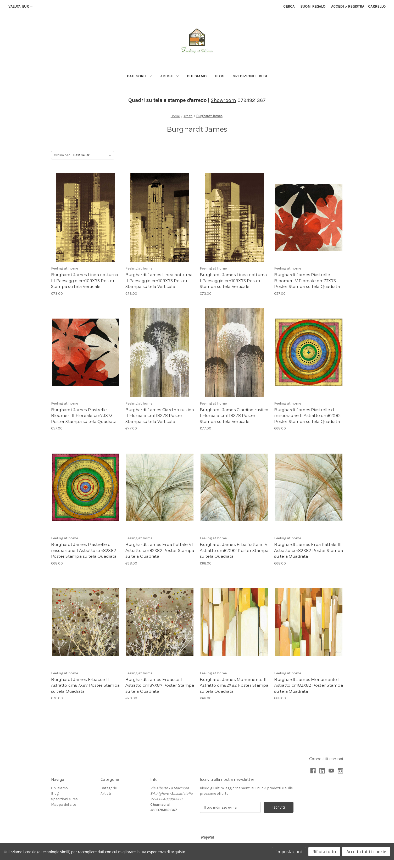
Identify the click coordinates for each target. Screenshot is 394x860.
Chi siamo (197, 76)
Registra (356, 6)
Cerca (289, 6)
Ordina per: (62, 155)
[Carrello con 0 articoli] (377, 6)
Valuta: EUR (20, 6)
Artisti (169, 76)
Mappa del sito (63, 804)
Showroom (223, 100)
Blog (219, 76)
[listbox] (93, 155)
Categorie (139, 76)
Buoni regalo (312, 6)
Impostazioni (289, 851)
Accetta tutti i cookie (366, 851)
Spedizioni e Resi (250, 76)
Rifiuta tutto (324, 851)
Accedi (337, 6)
